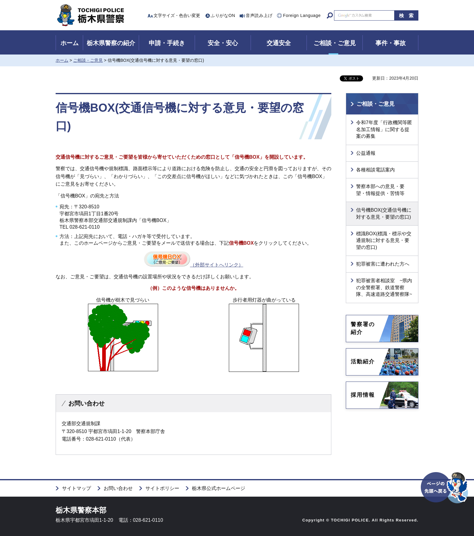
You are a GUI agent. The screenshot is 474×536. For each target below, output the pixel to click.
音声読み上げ (259, 15)
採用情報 (363, 395)
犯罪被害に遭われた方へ (382, 263)
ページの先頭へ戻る (445, 498)
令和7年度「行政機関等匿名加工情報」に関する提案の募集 (384, 129)
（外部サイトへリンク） (193, 264)
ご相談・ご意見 (334, 43)
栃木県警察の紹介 (111, 43)
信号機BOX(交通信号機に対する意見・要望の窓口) (383, 213)
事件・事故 (390, 43)
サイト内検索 (330, 15)
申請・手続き (167, 43)
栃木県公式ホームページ (218, 488)
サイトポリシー (162, 488)
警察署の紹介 (363, 328)
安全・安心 (223, 43)
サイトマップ (76, 488)
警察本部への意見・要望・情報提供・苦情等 (380, 190)
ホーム (69, 43)
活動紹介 (363, 362)
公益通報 (365, 153)
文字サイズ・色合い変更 (177, 15)
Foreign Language (302, 15)
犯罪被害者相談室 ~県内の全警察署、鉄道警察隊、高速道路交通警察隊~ (384, 287)
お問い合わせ (118, 488)
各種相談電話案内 (375, 169)
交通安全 (279, 43)
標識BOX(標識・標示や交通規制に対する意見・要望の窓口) (383, 240)
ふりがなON (223, 15)
